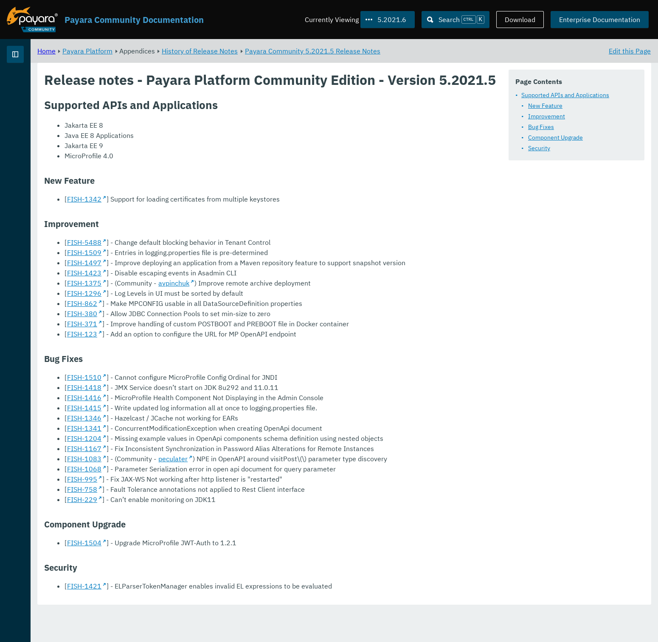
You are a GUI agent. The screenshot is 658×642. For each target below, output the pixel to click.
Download (520, 19)
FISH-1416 (190, 428)
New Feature (545, 105)
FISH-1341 (190, 458)
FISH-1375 (190, 313)
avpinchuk (279, 313)
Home (152, 51)
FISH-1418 (190, 418)
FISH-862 (188, 334)
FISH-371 (188, 354)
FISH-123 (188, 364)
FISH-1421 (190, 616)
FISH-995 (188, 509)
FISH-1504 (190, 573)
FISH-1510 (190, 408)
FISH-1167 (190, 479)
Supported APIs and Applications (565, 95)
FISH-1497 (190, 283)
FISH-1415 (190, 438)
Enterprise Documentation (599, 19)
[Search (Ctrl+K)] (455, 19)
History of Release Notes (305, 51)
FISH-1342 (190, 219)
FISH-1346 (190, 448)
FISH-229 (188, 530)
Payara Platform (193, 51)
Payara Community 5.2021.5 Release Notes (418, 51)
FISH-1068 (190, 499)
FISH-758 (188, 520)
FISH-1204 (190, 469)
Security (539, 148)
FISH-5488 (190, 262)
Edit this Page (630, 51)
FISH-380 (188, 344)
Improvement (546, 116)
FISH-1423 (190, 303)
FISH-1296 (190, 324)
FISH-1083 (190, 489)
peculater (278, 489)
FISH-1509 (190, 273)
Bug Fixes (541, 127)
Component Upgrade (555, 137)
